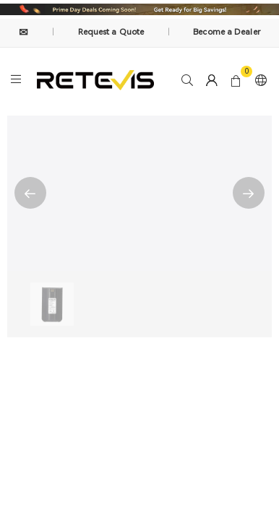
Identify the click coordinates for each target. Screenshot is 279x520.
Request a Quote (111, 32)
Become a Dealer (226, 32)
